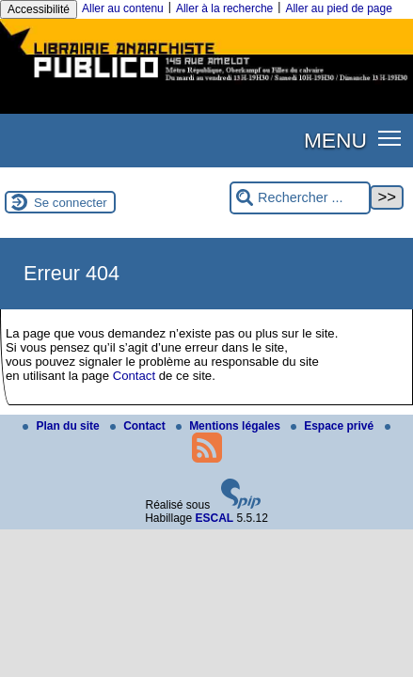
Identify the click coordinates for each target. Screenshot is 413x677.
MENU (335, 140)
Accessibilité (39, 9)
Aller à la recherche (224, 8)
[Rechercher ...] (300, 197)
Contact (134, 376)
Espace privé (333, 426)
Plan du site (63, 426)
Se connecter (70, 203)
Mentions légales (229, 426)
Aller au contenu (123, 8)
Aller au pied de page (338, 8)
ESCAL (215, 518)
